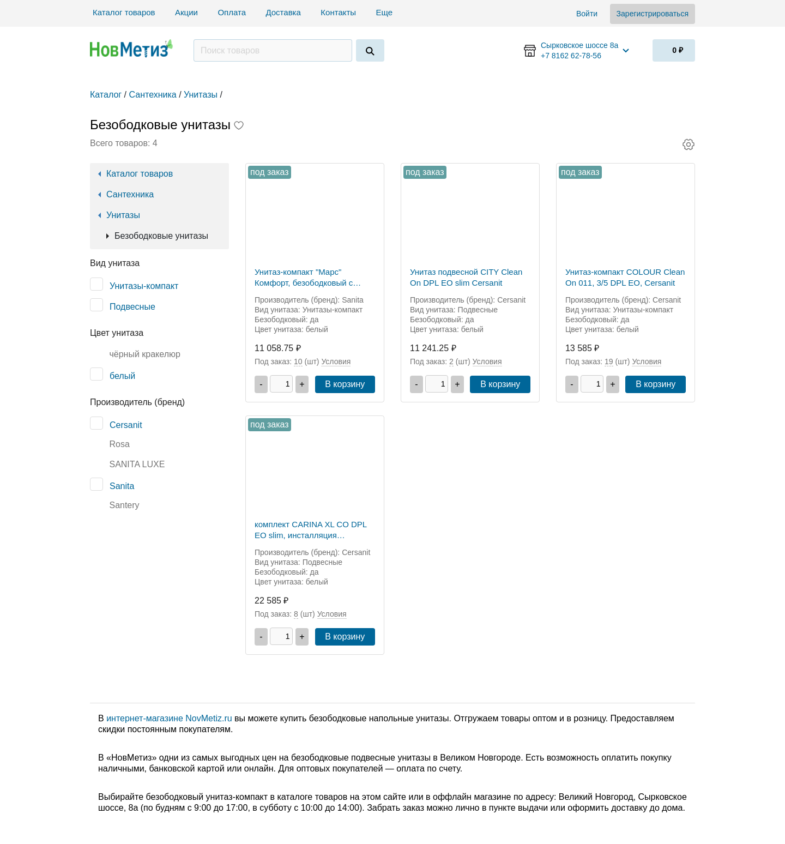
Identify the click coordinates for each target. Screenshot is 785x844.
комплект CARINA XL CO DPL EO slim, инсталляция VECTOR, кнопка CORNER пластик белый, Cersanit (311, 530)
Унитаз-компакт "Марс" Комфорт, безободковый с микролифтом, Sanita (304, 277)
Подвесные (132, 306)
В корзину (345, 384)
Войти (586, 13)
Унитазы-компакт (144, 286)
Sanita (122, 486)
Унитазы (123, 215)
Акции (186, 12)
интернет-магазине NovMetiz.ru (169, 718)
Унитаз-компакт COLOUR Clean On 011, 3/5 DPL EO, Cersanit (625, 277)
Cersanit (126, 425)
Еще (385, 12)
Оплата (232, 12)
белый (122, 376)
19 (609, 361)
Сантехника (130, 194)
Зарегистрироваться (653, 13)
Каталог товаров (124, 12)
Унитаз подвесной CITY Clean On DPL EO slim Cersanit (466, 277)
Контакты (338, 12)
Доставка (282, 12)
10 (298, 361)
